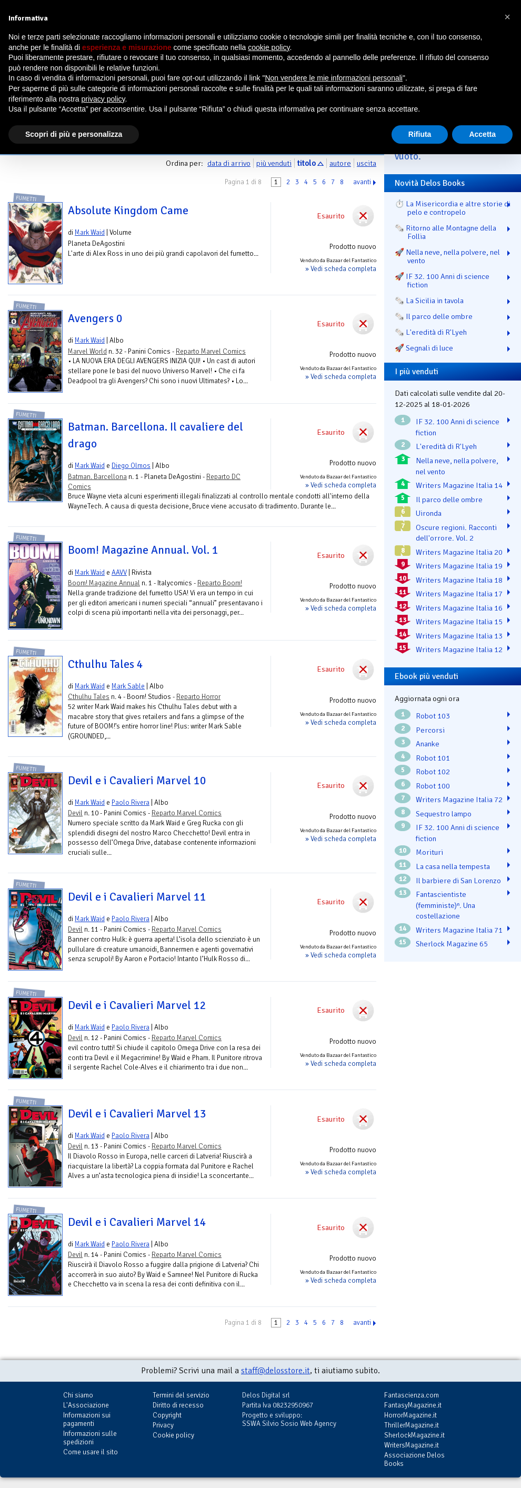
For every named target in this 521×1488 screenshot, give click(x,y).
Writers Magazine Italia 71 (459, 930)
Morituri (429, 852)
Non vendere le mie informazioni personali (333, 78)
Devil (75, 812)
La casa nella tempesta (453, 866)
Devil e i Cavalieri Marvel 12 (137, 1005)
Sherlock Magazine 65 (452, 943)
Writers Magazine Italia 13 (459, 636)
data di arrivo (229, 163)
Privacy (163, 1425)
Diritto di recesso (178, 1405)
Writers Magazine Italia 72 (459, 799)
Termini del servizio (181, 1395)
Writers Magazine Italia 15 (459, 621)
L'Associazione (86, 1405)
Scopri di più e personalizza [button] (73, 134)
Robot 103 (433, 716)
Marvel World (87, 351)
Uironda (429, 513)
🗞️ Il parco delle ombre (434, 316)
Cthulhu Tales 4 (105, 664)
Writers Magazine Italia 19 (459, 566)
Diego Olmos (131, 465)
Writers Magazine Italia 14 (459, 485)
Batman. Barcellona (97, 476)
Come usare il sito (90, 1451)
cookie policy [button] (268, 47)
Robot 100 (433, 786)
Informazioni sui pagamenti (87, 1419)
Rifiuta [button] (420, 134)
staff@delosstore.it (275, 1370)
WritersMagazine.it (411, 1445)
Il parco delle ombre (449, 499)
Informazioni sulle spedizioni (90, 1437)
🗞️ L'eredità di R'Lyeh (431, 332)
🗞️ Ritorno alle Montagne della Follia (445, 232)
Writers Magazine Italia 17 (459, 593)
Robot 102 (433, 771)
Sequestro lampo (444, 813)
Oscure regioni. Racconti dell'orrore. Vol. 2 (456, 533)
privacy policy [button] (103, 99)
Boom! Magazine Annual (104, 582)
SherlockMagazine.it (414, 1435)
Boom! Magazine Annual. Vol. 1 (143, 550)
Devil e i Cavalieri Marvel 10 (137, 780)
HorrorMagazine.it (410, 1415)
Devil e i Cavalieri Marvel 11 (137, 897)
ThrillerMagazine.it (411, 1425)
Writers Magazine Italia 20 (459, 552)
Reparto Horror (198, 696)
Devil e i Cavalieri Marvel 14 (137, 1222)
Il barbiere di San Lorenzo (458, 880)
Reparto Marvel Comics (211, 351)
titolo (306, 163)
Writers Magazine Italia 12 (459, 649)
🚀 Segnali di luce (424, 348)
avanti (362, 182)
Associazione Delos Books (414, 1459)
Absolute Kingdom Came (128, 210)
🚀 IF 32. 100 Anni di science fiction (442, 280)
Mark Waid (90, 232)
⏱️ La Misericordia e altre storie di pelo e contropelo (452, 207)
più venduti (274, 163)
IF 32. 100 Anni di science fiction (457, 427)
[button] (507, 16)
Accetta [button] (482, 134)
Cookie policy (173, 1435)
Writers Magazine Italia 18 (459, 580)
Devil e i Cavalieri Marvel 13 (137, 1114)
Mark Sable (128, 686)
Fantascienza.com (411, 1395)
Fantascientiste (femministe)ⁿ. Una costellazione (445, 905)
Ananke (427, 743)
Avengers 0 (95, 318)
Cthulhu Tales (88, 696)
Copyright (167, 1415)
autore (340, 163)
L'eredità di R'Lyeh (446, 446)
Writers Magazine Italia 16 (459, 608)
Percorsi (430, 730)
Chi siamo (78, 1395)
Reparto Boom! (219, 582)
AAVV (119, 572)
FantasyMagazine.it (413, 1405)
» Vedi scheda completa (340, 268)
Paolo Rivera (130, 802)
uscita (366, 163)
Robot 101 (433, 758)
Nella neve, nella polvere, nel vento (457, 466)
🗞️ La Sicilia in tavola (429, 300)
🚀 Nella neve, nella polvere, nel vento (447, 256)
